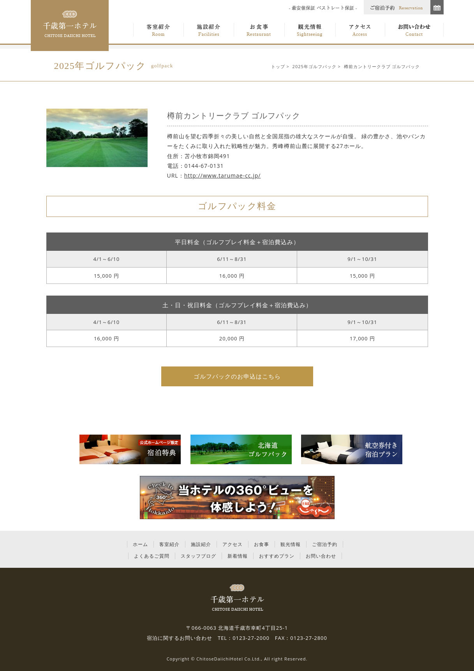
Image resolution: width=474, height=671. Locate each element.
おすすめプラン (276, 556)
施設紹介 (201, 544)
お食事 (261, 544)
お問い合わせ (321, 556)
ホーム (140, 544)
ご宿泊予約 (324, 544)
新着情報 (237, 556)
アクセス (232, 544)
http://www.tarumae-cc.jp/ (222, 175)
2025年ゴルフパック (315, 66)
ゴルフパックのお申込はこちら (237, 376)
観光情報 (290, 544)
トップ (278, 66)
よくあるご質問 (151, 556)
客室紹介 (169, 544)
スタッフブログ (198, 556)
